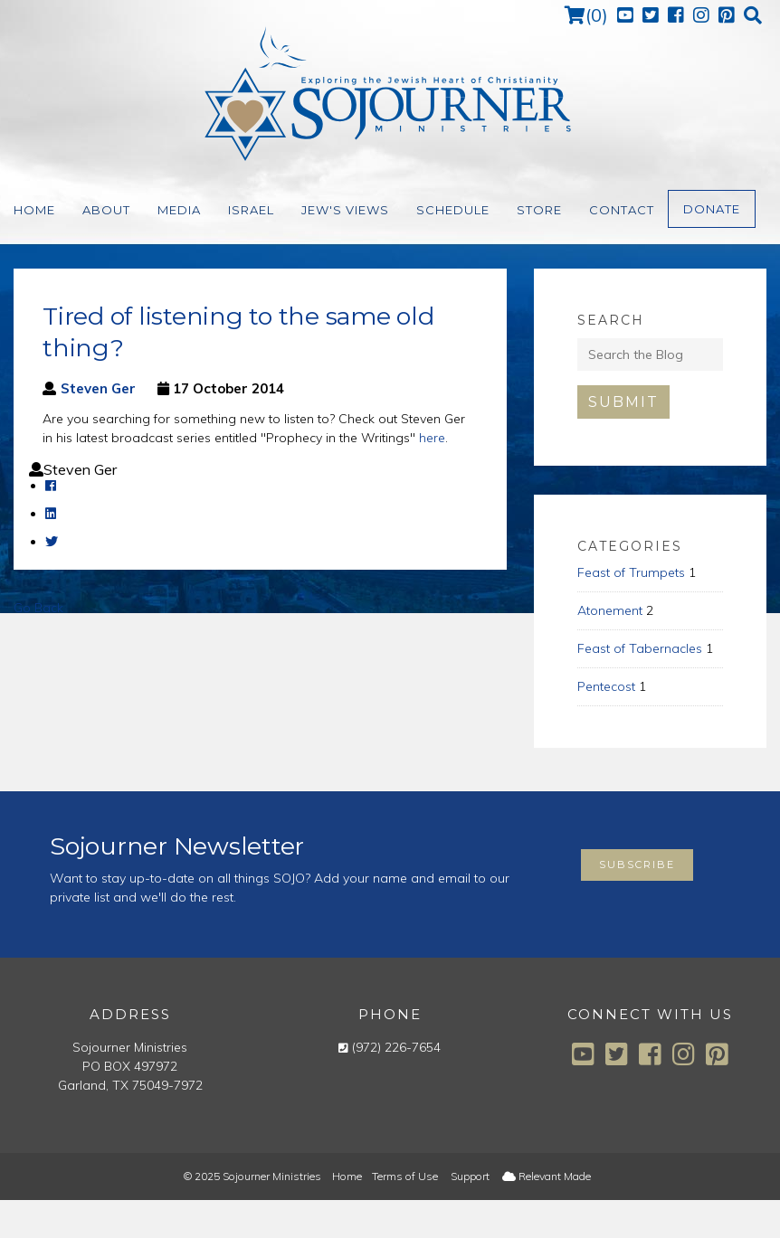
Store (539, 210)
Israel (251, 210)
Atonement (609, 610)
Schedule (453, 210)
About (106, 210)
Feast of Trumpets (631, 572)
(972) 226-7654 (396, 1047)
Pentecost (606, 686)
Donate (711, 209)
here (432, 438)
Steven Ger (98, 388)
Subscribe (637, 864)
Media (179, 210)
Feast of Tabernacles (639, 648)
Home (34, 210)
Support (470, 1176)
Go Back (38, 608)
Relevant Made (546, 1176)
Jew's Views (345, 210)
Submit (623, 402)
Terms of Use (405, 1176)
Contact (621, 210)
